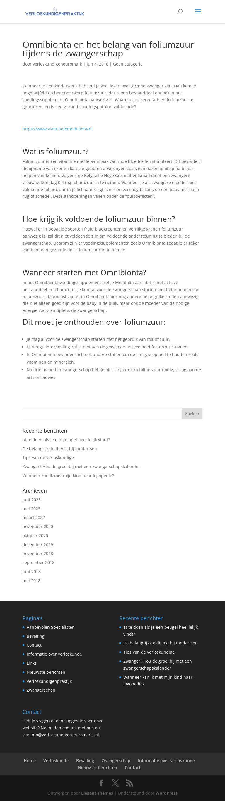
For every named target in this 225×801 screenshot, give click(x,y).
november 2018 (38, 553)
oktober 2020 (35, 535)
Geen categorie (128, 64)
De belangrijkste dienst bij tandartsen (60, 448)
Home (30, 760)
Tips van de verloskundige (48, 457)
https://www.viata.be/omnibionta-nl (58, 129)
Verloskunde (56, 760)
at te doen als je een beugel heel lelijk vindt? (66, 439)
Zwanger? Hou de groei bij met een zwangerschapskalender (81, 466)
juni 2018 (32, 571)
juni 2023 (32, 499)
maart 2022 (34, 517)
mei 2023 (31, 508)
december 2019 (38, 544)
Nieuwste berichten (46, 672)
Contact (34, 645)
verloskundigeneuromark (57, 64)
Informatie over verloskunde (54, 654)
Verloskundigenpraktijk (49, 681)
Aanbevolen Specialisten (51, 627)
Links (32, 663)
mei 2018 (31, 580)
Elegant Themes (97, 793)
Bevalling (36, 636)
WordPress (167, 793)
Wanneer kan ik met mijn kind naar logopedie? (68, 475)
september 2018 (38, 562)
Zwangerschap (41, 690)
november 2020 (38, 526)
